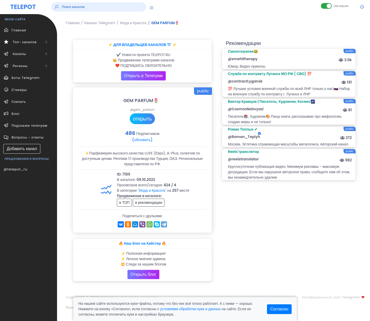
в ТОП (124, 202)
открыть (142, 118)
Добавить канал (22, 149)
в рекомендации (148, 202)
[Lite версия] (326, 6)
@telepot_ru (15, 169)
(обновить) (142, 139)
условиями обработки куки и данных (190, 308)
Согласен (279, 309)
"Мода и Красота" (152, 190)
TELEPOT (23, 7)
